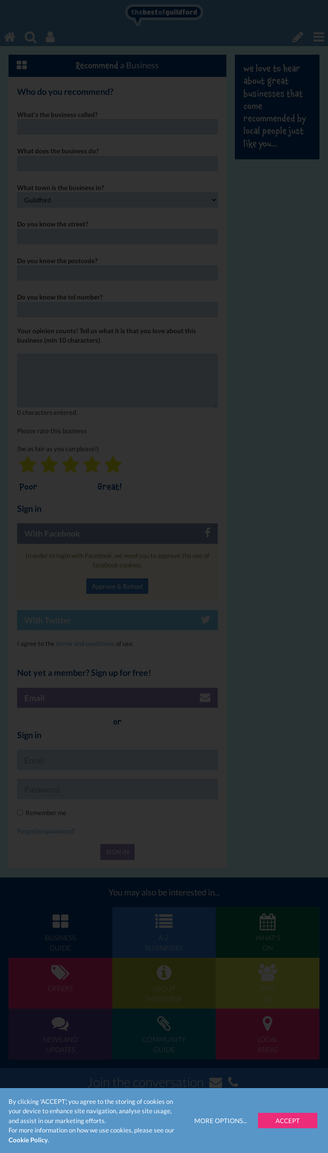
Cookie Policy (28, 1140)
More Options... (220, 1120)
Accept (287, 1120)
